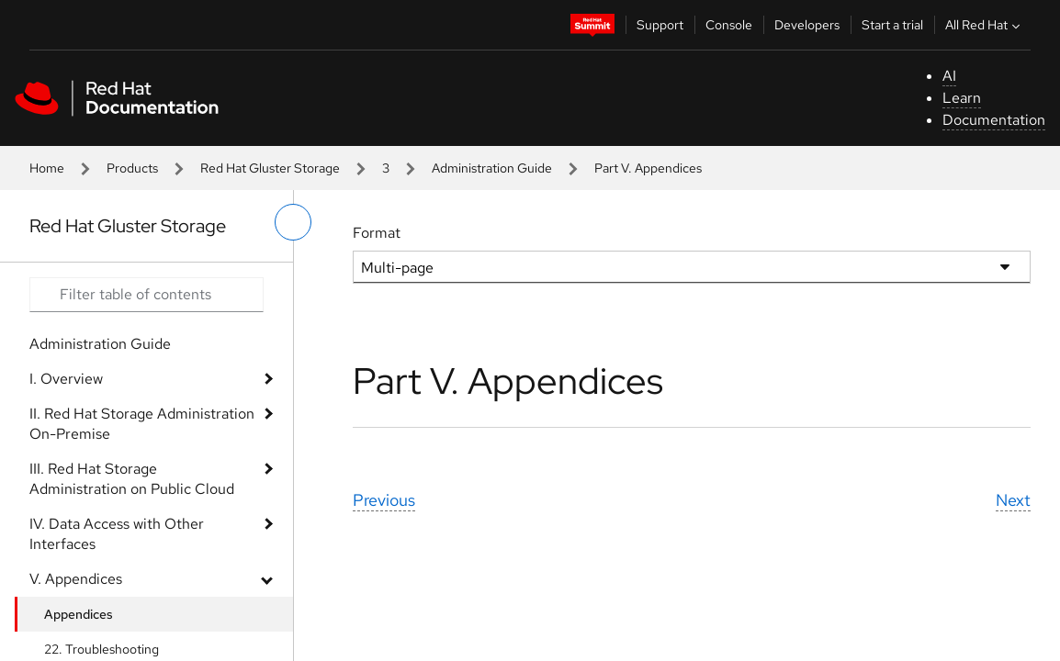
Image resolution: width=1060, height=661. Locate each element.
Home (46, 168)
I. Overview (66, 378)
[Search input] (146, 294)
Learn (961, 97)
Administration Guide (492, 168)
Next (1013, 499)
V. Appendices (75, 578)
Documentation (993, 119)
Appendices (78, 614)
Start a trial (892, 25)
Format (376, 232)
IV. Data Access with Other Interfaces (116, 534)
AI (949, 75)
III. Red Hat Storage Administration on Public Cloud (131, 479)
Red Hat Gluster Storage (270, 168)
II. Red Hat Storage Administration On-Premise (141, 423)
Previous (384, 499)
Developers (807, 25)
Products (132, 168)
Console (728, 25)
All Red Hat (984, 25)
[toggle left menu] (293, 222)
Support (660, 25)
